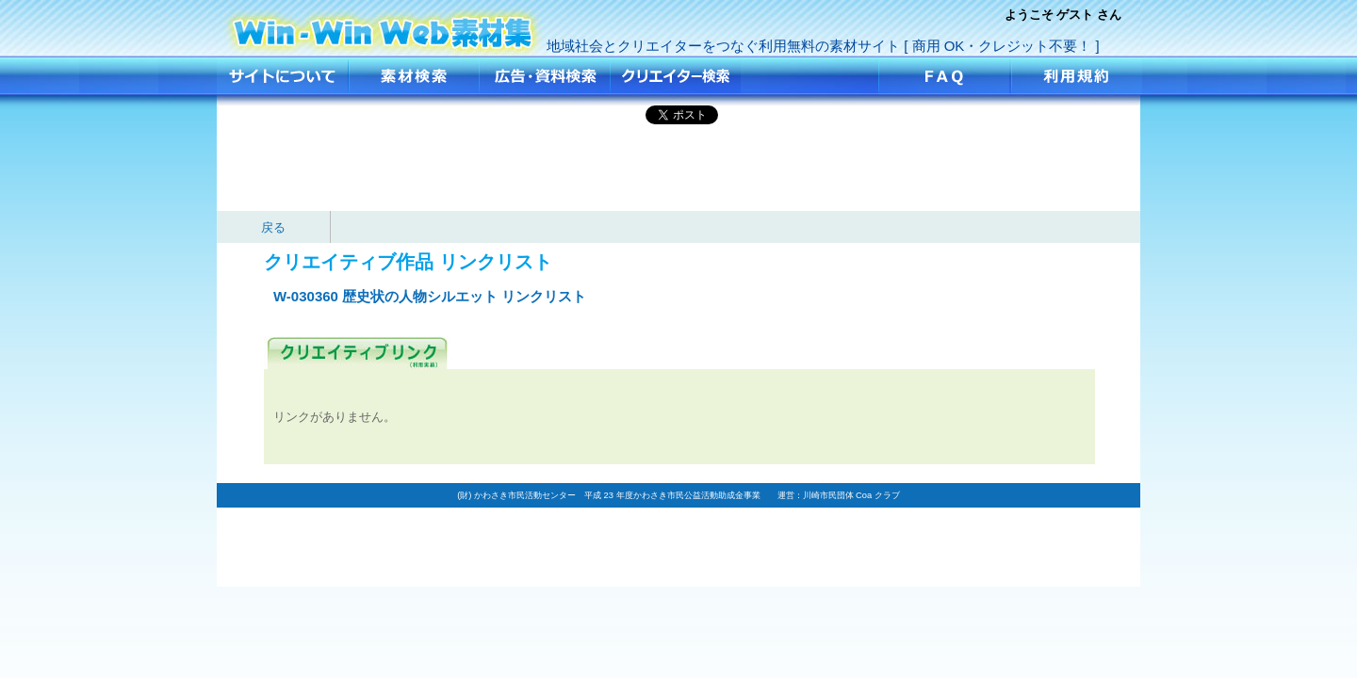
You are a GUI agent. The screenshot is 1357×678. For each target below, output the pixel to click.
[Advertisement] (678, 168)
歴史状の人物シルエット (383, 26)
